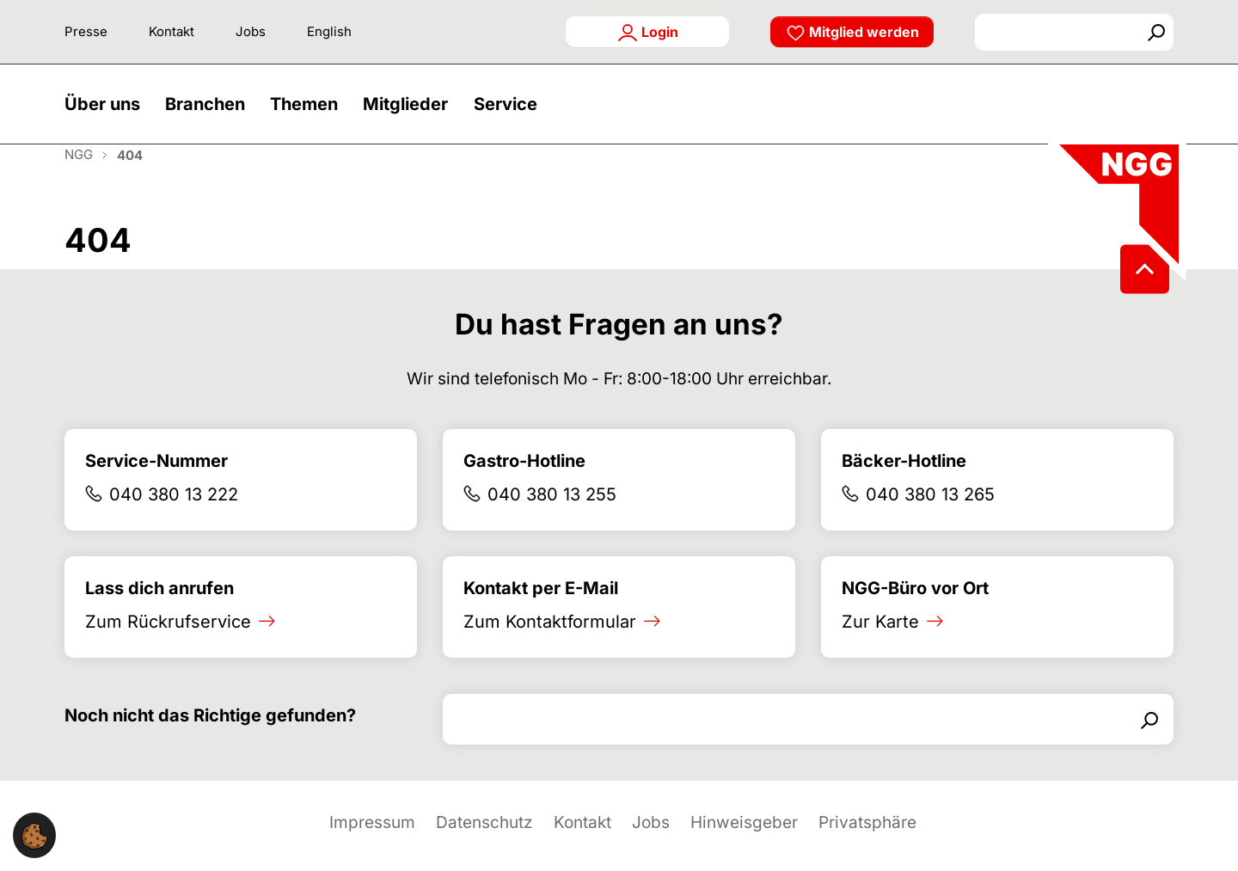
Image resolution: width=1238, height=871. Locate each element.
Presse (85, 31)
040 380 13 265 (930, 515)
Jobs (251, 31)
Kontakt (171, 31)
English (329, 31)
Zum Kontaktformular (549, 642)
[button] (106, 114)
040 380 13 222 (173, 515)
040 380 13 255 (551, 515)
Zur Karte (880, 642)
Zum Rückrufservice (168, 642)
